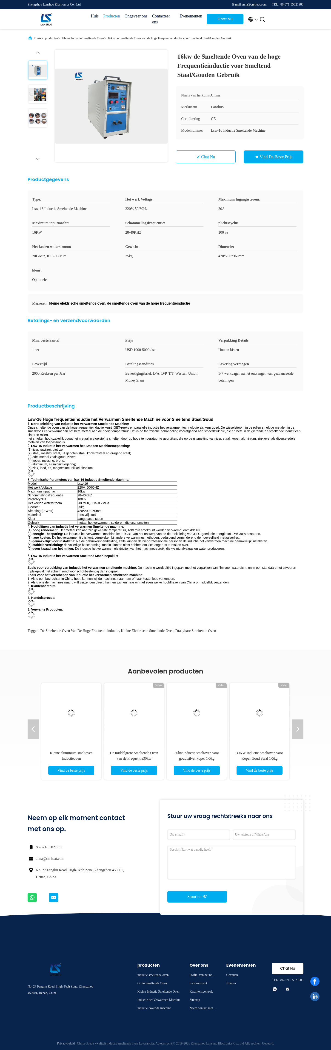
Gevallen (232, 975)
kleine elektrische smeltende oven (147, 631)
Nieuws (231, 983)
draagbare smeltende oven (195, 631)
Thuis (37, 38)
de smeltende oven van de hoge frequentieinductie (79, 631)
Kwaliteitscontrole (201, 991)
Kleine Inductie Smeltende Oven (83, 38)
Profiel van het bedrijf (203, 975)
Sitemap (194, 1000)
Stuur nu (197, 896)
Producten (111, 16)
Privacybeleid (66, 1043)
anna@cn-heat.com (50, 858)
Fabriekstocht (198, 983)
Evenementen (191, 16)
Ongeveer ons (136, 16)
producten (51, 38)
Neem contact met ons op (203, 1008)
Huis (95, 16)
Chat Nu (225, 19)
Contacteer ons (161, 19)
